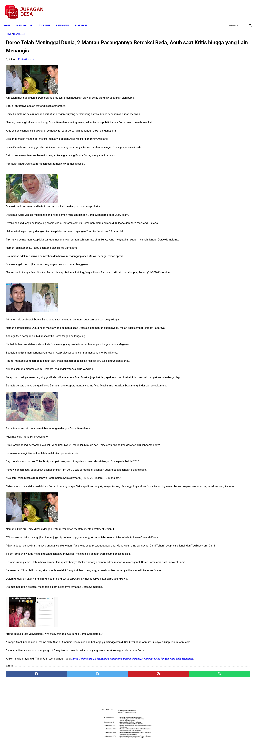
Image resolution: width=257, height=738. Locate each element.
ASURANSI (46, 20)
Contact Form (154, 729)
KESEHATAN (64, 20)
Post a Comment (26, 56)
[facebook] (224, 8)
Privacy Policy (111, 729)
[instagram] (247, 8)
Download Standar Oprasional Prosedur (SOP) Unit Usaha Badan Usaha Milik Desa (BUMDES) (215, 155)
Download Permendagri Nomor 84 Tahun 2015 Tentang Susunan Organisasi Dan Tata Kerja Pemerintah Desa (216, 200)
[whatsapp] (150, 699)
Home (9, 20)
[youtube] (239, 8)
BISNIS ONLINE (27, 20)
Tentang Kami (171, 729)
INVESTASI (83, 20)
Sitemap (139, 729)
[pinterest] (109, 699)
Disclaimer (126, 729)
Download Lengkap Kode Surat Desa (213, 106)
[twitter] (232, 8)
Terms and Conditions (90, 729)
